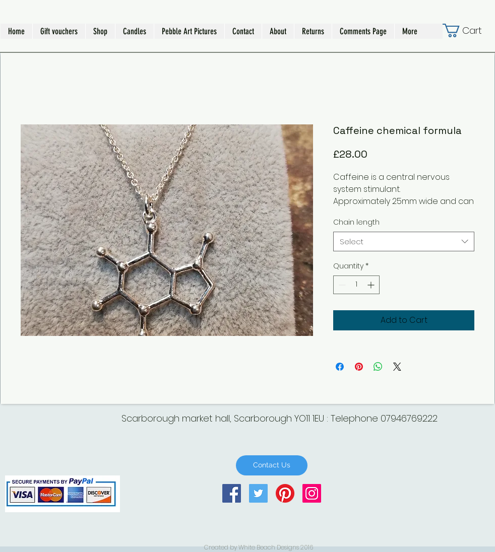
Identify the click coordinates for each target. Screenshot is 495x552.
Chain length (356, 222)
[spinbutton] (356, 285)
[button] (100, 31)
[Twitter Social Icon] (258, 493)
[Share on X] (397, 367)
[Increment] (371, 285)
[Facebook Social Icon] (231, 493)
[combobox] (403, 241)
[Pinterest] (285, 493)
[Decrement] (341, 285)
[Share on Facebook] (340, 367)
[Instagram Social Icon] (311, 493)
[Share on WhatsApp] (378, 367)
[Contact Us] (271, 465)
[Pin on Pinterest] (359, 367)
